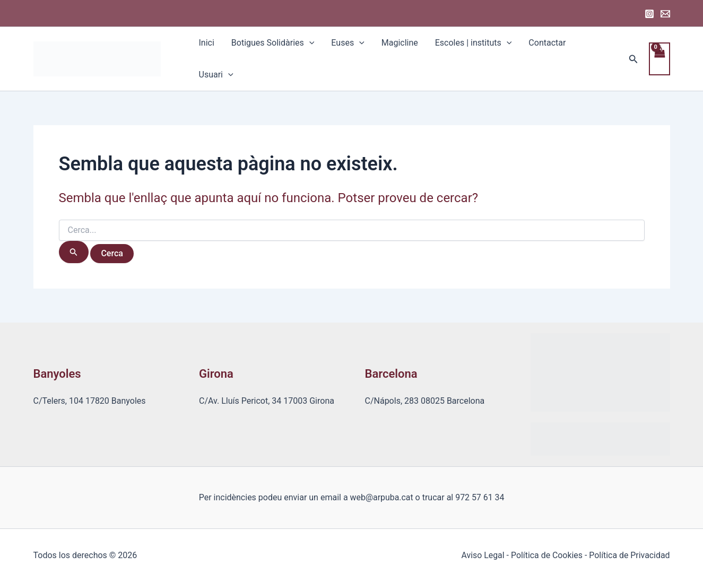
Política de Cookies (546, 555)
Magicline (399, 43)
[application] (309, 43)
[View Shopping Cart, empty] (659, 58)
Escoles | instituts (473, 43)
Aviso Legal (482, 555)
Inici (206, 43)
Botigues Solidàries (273, 43)
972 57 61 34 (480, 497)
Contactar (547, 43)
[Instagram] (649, 14)
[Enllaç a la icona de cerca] (633, 59)
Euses (347, 43)
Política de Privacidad (629, 555)
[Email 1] (665, 14)
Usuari (216, 75)
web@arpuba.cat (381, 497)
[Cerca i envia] (74, 252)
